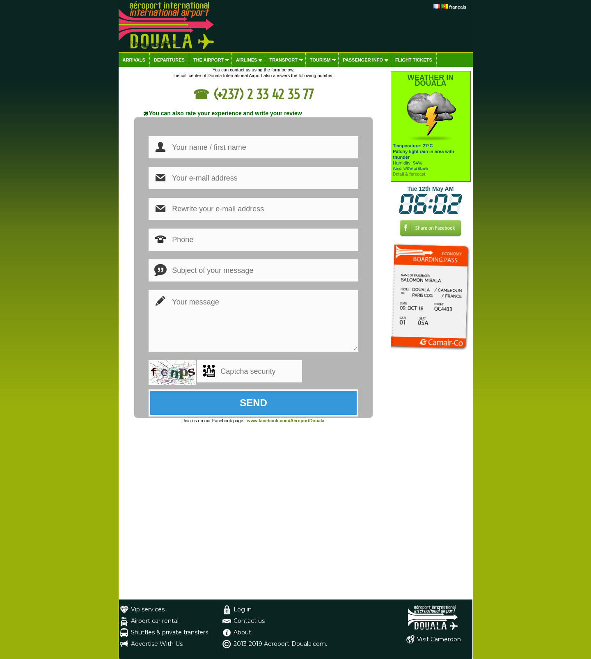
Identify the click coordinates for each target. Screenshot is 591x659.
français (457, 7)
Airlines (246, 59)
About (242, 632)
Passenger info (363, 59)
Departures (169, 59)
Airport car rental (155, 621)
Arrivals (134, 59)
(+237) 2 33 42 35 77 (263, 94)
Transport (283, 59)
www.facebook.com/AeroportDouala (285, 420)
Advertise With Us (157, 644)
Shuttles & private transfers (169, 632)
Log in (243, 609)
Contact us (249, 621)
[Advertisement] (431, 476)
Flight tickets (413, 59)
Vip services (148, 609)
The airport (208, 59)
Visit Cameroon (439, 639)
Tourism (320, 59)
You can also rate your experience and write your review (225, 113)
